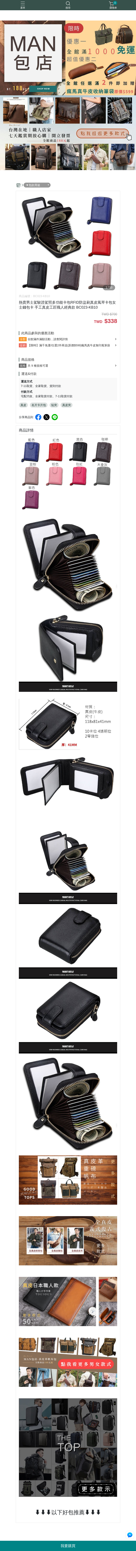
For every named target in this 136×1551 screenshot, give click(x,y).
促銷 (23, 345)
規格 (23, 365)
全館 (23, 339)
